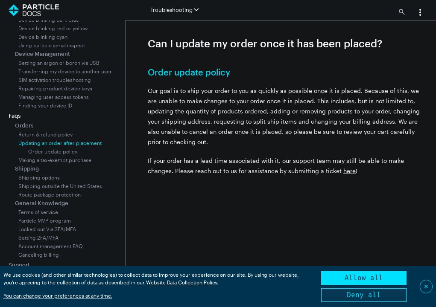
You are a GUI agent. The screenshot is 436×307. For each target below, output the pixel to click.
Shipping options (39, 177)
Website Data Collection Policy (181, 282)
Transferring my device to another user (65, 71)
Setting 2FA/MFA (38, 237)
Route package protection (49, 194)
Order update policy (52, 151)
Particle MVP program (44, 220)
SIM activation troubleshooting (54, 80)
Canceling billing (38, 255)
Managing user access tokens (53, 97)
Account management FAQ (50, 246)
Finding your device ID (45, 105)
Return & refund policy (45, 134)
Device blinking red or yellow (53, 28)
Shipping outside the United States (60, 186)
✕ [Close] (426, 286)
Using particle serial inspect (51, 45)
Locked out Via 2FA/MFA (47, 229)
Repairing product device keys (55, 88)
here (349, 170)
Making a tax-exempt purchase (54, 160)
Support (19, 264)
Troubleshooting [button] (174, 9)
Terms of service (38, 212)
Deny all (364, 295)
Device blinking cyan (42, 37)
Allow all (364, 278)
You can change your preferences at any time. (57, 295)
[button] (420, 13)
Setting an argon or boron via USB (58, 63)
